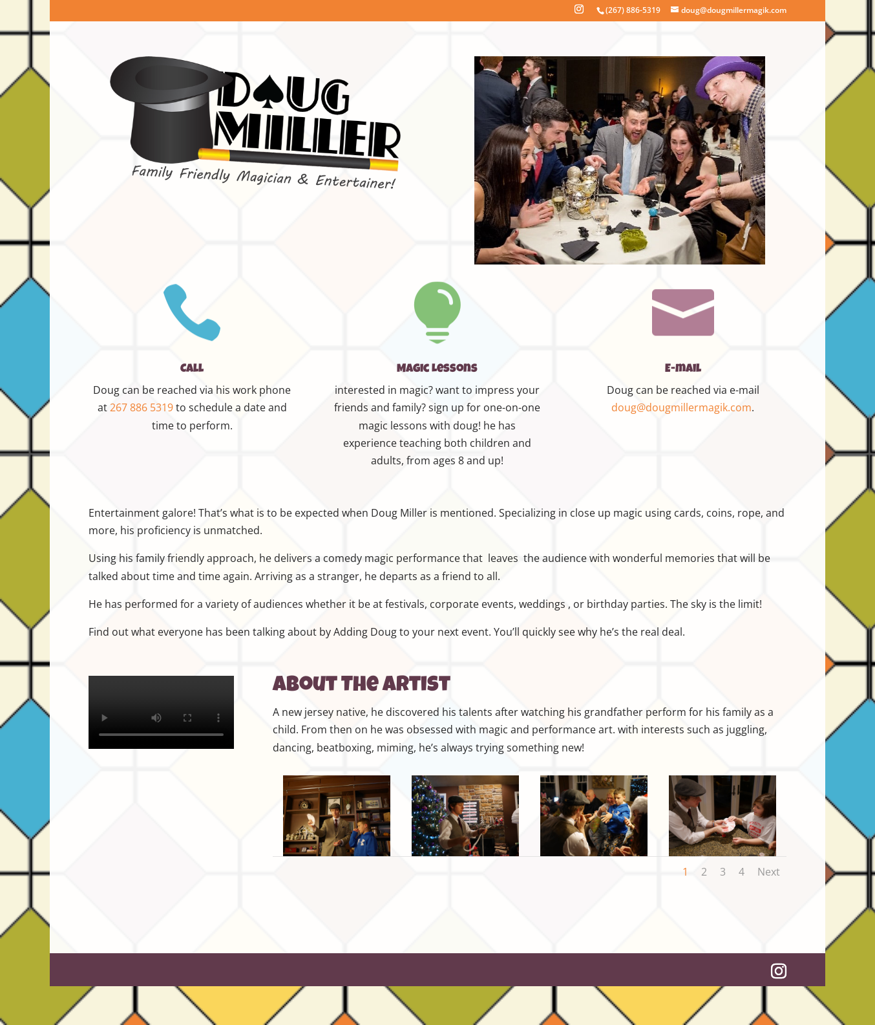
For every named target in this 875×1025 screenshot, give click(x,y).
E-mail (683, 369)
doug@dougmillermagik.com (681, 407)
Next (768, 872)
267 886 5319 (141, 407)
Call (192, 369)
